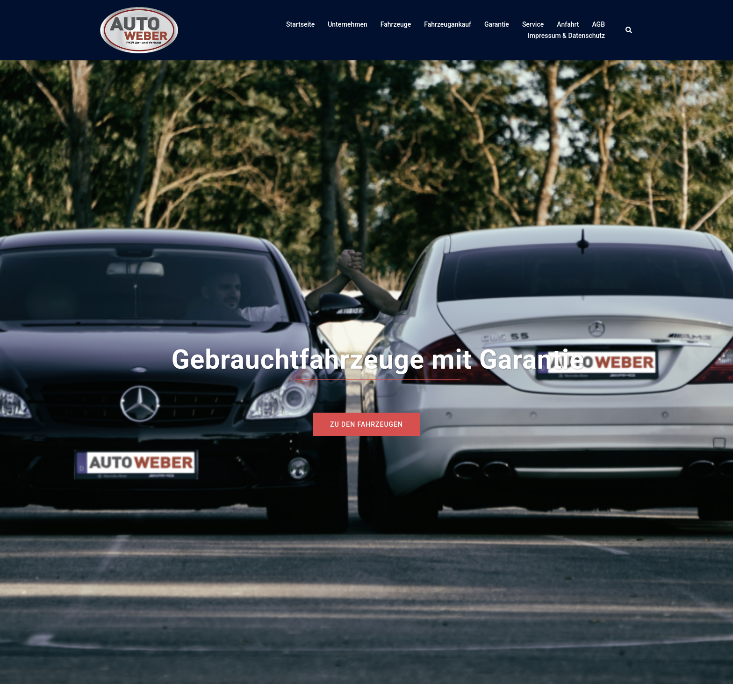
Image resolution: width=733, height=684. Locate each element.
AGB (598, 24)
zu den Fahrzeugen (366, 424)
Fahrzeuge (396, 24)
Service (533, 24)
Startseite (300, 24)
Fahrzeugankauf (447, 24)
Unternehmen (347, 24)
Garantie (496, 24)
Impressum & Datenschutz (566, 35)
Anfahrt (568, 24)
